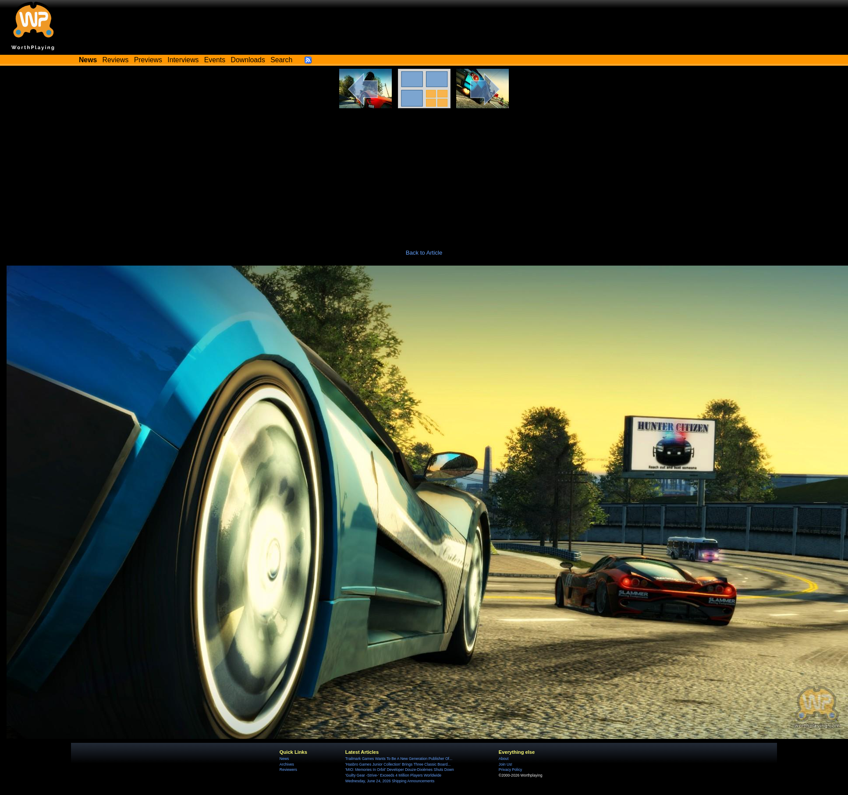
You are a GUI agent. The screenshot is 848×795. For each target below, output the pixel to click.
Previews (148, 60)
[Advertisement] (424, 174)
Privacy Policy (510, 769)
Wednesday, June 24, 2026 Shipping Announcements (389, 781)
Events (214, 60)
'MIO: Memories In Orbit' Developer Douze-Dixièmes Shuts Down (399, 769)
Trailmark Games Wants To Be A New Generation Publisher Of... (398, 758)
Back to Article (424, 252)
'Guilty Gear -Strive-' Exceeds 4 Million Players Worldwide (393, 775)
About (503, 758)
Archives (287, 764)
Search (281, 60)
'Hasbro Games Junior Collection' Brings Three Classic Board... (398, 764)
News (284, 758)
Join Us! (505, 764)
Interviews (183, 60)
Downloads (248, 60)
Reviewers (288, 769)
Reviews (116, 60)
